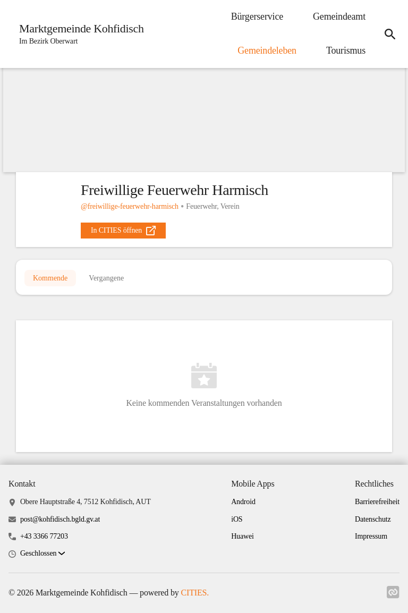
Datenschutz (373, 519)
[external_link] (123, 231)
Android (243, 502)
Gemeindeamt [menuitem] (339, 16)
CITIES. (195, 592)
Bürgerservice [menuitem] (257, 16)
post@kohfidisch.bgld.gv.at (60, 519)
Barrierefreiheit (377, 502)
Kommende (50, 278)
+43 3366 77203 (44, 536)
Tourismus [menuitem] (346, 50)
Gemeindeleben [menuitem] (266, 50)
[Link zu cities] (393, 595)
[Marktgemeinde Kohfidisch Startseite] (78, 34)
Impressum (371, 536)
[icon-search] (390, 34)
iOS (236, 519)
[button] (42, 553)
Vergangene (106, 278)
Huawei (242, 536)
